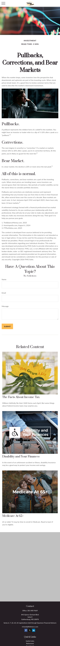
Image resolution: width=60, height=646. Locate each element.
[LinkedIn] (33, 630)
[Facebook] (25, 630)
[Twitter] (29, 630)
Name (4, 279)
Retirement (30, 643)
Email (4, 293)
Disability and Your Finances (21, 456)
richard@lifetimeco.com (30, 627)
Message (5, 306)
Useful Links (30, 641)
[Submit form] (7, 326)
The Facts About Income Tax (21, 397)
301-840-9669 (32, 611)
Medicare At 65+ (13, 516)
